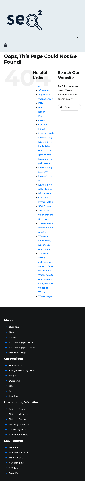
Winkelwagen (45, 296)
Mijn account (45, 193)
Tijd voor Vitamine (19, 414)
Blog (40, 116)
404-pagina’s (16, 463)
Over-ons (43, 197)
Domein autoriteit (19, 452)
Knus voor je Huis (18, 434)
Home (41, 129)
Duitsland (14, 381)
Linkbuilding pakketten (22, 347)
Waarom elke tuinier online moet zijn (45, 227)
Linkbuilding (45, 142)
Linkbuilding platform (21, 342)
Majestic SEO (16, 457)
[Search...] (69, 107)
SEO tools (14, 468)
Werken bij (44, 292)
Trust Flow (14, 473)
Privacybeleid (45, 202)
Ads (40, 86)
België (12, 375)
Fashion (13, 396)
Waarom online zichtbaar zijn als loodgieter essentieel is (45, 262)
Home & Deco (16, 365)
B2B (40, 103)
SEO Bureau (45, 206)
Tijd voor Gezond (18, 419)
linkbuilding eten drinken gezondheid (45, 150)
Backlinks (14, 447)
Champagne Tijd (18, 429)
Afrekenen (44, 90)
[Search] (61, 107)
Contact (42, 124)
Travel (12, 391)
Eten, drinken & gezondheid (24, 370)
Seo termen (44, 219)
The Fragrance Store (20, 424)
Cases (41, 120)
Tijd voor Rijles (17, 409)
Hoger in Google (18, 352)
